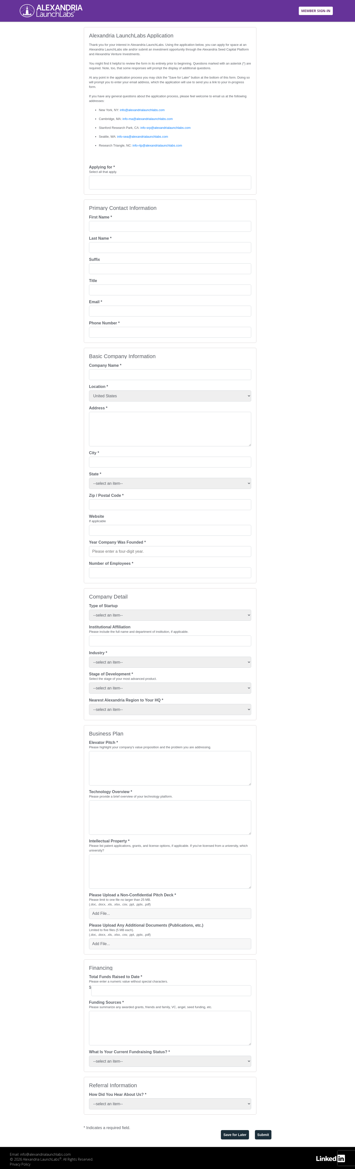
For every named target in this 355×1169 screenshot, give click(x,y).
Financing (100, 968)
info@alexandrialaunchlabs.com (142, 110)
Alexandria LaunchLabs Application (131, 35)
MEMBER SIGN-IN (315, 10)
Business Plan (106, 734)
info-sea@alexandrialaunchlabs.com (142, 136)
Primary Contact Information (123, 208)
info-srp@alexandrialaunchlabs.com (166, 128)
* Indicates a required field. (107, 1128)
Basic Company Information (122, 356)
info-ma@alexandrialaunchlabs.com (148, 119)
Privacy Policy (20, 1164)
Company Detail (108, 597)
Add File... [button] (101, 913)
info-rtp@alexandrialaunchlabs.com (157, 145)
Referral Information (113, 1085)
